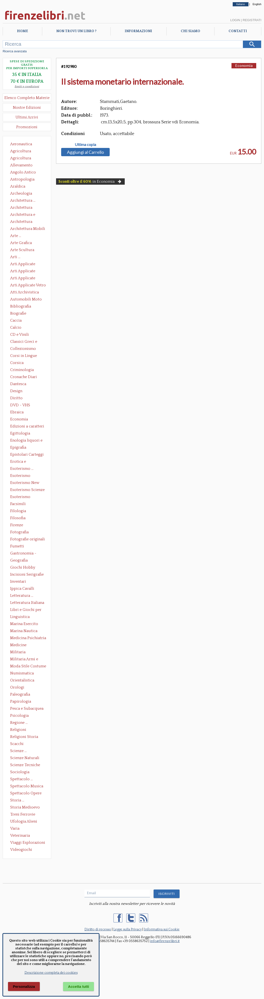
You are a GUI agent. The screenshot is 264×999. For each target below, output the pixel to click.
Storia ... (17, 800)
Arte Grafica (21, 243)
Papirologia (20, 701)
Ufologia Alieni (23, 821)
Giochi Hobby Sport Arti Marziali (27, 568)
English (257, 4)
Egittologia (20, 433)
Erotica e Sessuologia (21, 462)
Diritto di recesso (97, 929)
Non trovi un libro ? (76, 31)
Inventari (18, 581)
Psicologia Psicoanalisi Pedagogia (20, 716)
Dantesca (18, 384)
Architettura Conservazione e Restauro (24, 208)
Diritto (16, 398)
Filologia (18, 511)
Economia (19, 419)
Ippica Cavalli (22, 588)
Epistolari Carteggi (27, 454)
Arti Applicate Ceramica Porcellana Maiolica (27, 264)
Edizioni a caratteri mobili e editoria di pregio (27, 426)
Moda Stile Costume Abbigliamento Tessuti (28, 666)
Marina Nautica (23, 631)
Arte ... (15, 236)
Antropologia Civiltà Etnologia (25, 179)
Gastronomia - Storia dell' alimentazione (23, 553)
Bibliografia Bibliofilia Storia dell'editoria (25, 306)
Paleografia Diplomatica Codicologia (21, 695)
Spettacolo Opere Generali (25, 793)
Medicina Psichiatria (28, 638)
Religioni (18, 729)
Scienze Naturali (24, 758)
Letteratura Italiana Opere (27, 603)
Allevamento (21, 165)
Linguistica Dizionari (20, 617)
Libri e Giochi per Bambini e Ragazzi (26, 610)
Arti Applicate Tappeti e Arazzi (24, 278)
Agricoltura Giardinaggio (22, 158)
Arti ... (15, 257)
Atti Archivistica (24, 292)
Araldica (17, 186)
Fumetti (17, 546)
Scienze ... (18, 751)
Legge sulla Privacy (127, 929)
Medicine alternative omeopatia (19, 645)
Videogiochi (21, 849)
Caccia (16, 320)
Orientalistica (22, 680)
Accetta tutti (78, 986)
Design (16, 391)
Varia (14, 828)
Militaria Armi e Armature (24, 659)
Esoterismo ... (21, 468)
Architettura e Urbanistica (22, 215)
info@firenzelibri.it (165, 941)
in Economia (90, 181)
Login (235, 20)
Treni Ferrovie (22, 814)
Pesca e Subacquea (26, 708)
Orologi (17, 687)
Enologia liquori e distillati (26, 441)
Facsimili (18, 504)
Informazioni (138, 31)
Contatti (238, 31)
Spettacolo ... (21, 779)
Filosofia (17, 518)
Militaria (17, 652)
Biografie (18, 313)
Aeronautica (21, 144)
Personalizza (24, 986)
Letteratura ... (21, 595)
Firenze (16, 525)
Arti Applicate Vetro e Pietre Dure (28, 285)
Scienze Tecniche (25, 765)
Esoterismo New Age (24, 483)
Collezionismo (23, 348)
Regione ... (19, 722)
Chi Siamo (190, 31)
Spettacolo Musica (26, 786)
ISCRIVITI (166, 894)
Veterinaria (20, 835)
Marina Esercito (24, 624)
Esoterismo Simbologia (20, 497)
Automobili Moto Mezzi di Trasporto (27, 299)
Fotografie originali (27, 539)
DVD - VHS (20, 405)
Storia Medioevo (25, 807)
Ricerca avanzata (15, 51)
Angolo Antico (23, 172)
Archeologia (21, 193)
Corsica (17, 363)
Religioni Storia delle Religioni (24, 737)
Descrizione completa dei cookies (51, 973)
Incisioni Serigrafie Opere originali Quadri (27, 575)
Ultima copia (85, 144)
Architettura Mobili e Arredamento (27, 229)
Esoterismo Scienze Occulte (27, 490)
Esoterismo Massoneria (20, 476)
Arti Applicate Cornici (22, 271)
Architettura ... (22, 200)
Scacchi (17, 744)
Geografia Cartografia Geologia (20, 560)
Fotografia (19, 532)
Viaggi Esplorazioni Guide (27, 843)
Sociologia (19, 772)
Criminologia (22, 370)
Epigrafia (18, 447)
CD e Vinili (19, 334)
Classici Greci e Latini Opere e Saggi (28, 342)
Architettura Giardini (21, 222)
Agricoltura (20, 151)
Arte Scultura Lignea (22, 250)
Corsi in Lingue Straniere (23, 356)
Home (22, 31)
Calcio (15, 327)
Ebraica (17, 412)
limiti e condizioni (27, 86)
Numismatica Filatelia (22, 673)
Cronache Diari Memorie (23, 377)
